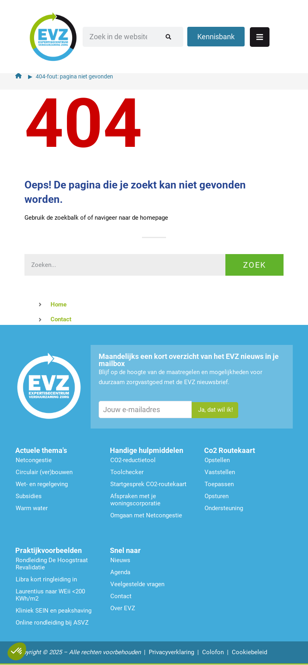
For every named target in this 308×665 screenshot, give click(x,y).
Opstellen (217, 460)
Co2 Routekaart (229, 450)
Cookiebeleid (249, 652)
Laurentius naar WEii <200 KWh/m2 (50, 595)
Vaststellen (220, 472)
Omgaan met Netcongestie (146, 515)
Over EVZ (122, 608)
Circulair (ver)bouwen (44, 472)
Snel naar (125, 550)
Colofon (213, 652)
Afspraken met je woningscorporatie (135, 500)
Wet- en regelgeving (42, 484)
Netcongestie (34, 460)
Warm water (32, 508)
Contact (121, 596)
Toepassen (219, 484)
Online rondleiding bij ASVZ (52, 622)
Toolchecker (127, 472)
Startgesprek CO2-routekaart (148, 484)
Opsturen (217, 496)
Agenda (120, 572)
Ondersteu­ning (224, 508)
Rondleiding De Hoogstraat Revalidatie (52, 564)
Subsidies (29, 496)
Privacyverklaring (171, 652)
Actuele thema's (41, 450)
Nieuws (120, 560)
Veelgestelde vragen (137, 584)
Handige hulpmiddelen (146, 450)
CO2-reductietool (133, 460)
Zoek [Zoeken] (254, 265)
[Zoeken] (179, 34)
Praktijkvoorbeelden (48, 550)
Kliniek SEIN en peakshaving (53, 610)
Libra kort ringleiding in (46, 579)
